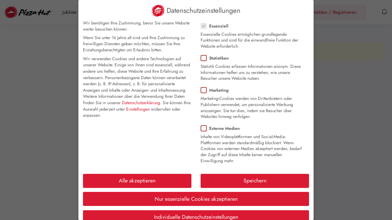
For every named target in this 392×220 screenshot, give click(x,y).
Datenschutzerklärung (141, 103)
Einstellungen (138, 109)
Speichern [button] (254, 181)
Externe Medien (222, 128)
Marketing (216, 90)
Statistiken (217, 58)
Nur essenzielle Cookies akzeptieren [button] (196, 199)
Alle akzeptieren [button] (137, 181)
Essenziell (216, 26)
